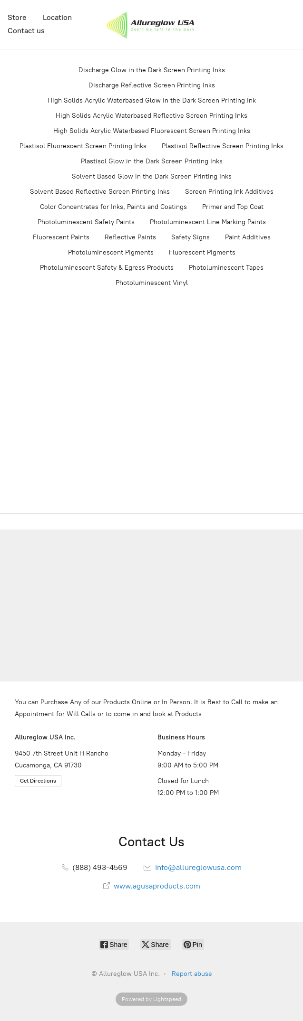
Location (57, 17)
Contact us (26, 30)
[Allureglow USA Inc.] (151, 24)
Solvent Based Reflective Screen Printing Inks (100, 192)
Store (17, 17)
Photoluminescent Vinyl (152, 283)
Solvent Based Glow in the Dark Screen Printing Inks (152, 176)
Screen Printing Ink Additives (229, 192)
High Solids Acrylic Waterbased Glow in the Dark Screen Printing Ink (152, 100)
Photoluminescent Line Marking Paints (208, 222)
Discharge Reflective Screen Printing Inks (151, 85)
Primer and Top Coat (233, 207)
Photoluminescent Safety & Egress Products (107, 268)
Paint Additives (248, 237)
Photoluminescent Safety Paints (86, 222)
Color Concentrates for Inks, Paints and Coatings (113, 207)
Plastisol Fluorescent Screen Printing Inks (83, 146)
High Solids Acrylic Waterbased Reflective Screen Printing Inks (151, 116)
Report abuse (192, 974)
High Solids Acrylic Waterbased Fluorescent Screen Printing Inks (151, 131)
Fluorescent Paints (61, 237)
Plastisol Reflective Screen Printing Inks (222, 146)
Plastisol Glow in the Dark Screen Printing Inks (152, 161)
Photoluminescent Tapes (226, 268)
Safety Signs (190, 237)
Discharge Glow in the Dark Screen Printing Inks (151, 70)
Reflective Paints (130, 237)
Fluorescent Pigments (202, 252)
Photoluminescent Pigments (111, 252)
